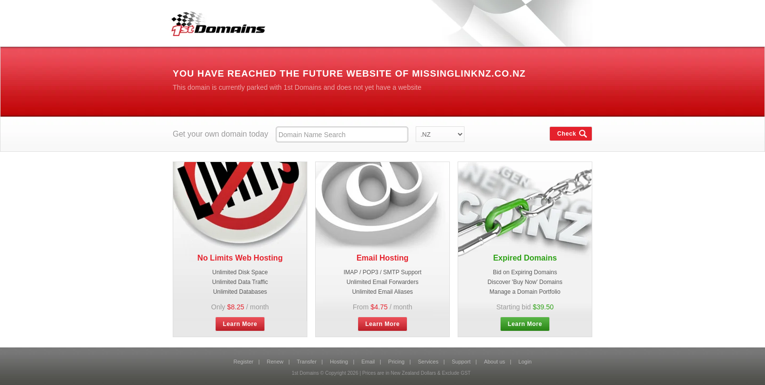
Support (461, 362)
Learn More (240, 324)
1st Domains (214, 21)
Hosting (339, 362)
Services (428, 362)
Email (368, 362)
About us (494, 362)
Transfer (307, 362)
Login (525, 362)
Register (243, 362)
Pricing (396, 362)
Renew (275, 362)
